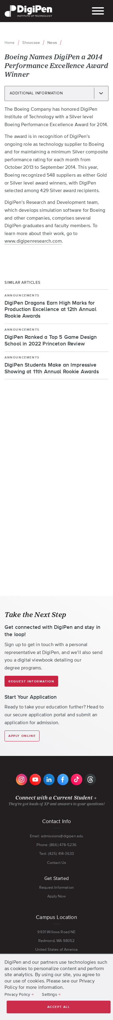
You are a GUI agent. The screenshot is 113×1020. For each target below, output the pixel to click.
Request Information (31, 681)
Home (10, 42)
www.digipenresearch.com (33, 241)
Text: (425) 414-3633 (56, 853)
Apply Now (56, 896)
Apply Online (22, 735)
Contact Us (56, 862)
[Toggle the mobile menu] (97, 12)
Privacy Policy (17, 994)
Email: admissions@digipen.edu (56, 836)
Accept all (58, 1007)
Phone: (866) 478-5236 (56, 844)
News (52, 42)
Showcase (31, 42)
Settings (49, 994)
